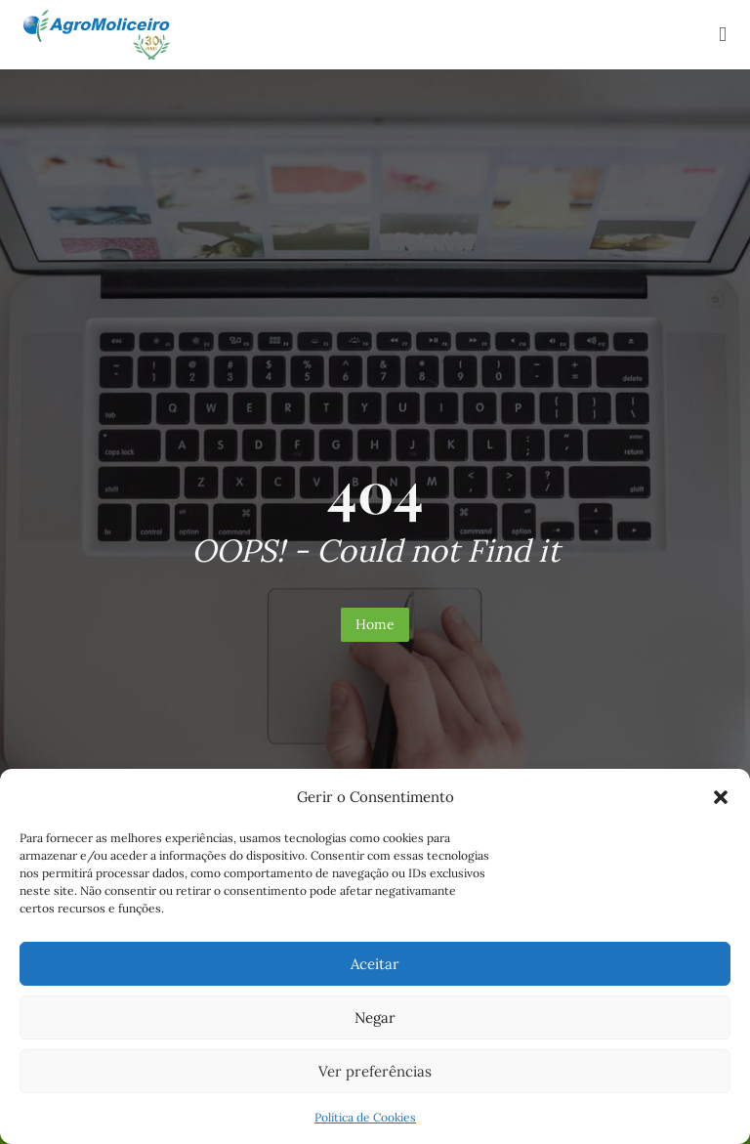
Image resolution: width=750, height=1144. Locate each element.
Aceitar (375, 963)
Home (375, 624)
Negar (375, 1017)
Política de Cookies (365, 1117)
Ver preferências (375, 1071)
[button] (720, 797)
